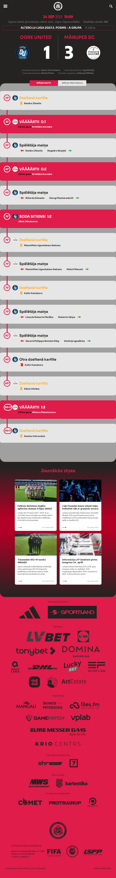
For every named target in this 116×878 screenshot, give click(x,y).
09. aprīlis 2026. (35, 527)
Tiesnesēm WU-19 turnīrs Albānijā (32, 561)
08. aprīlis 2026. (80, 581)
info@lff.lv (24, 856)
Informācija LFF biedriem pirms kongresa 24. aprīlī (79, 561)
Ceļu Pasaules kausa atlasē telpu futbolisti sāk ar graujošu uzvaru (80, 507)
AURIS (109, 868)
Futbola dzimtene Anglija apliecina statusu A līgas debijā (34, 507)
